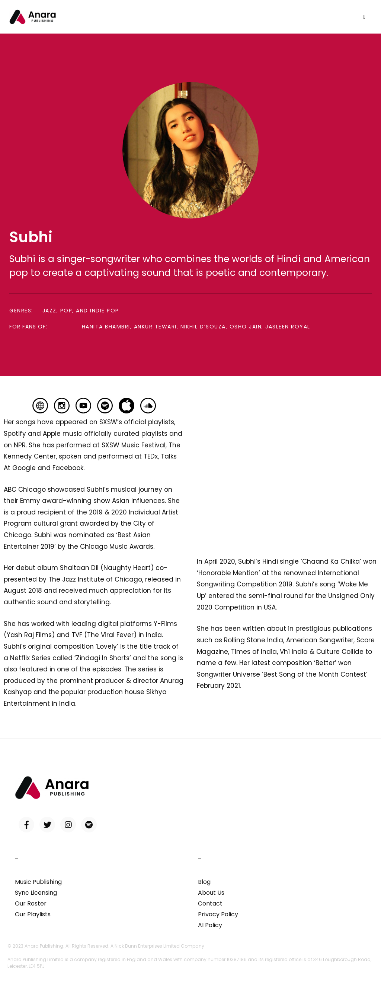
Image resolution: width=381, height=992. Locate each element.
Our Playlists (33, 914)
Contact (210, 903)
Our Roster (31, 903)
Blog (204, 882)
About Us (211, 892)
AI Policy (210, 925)
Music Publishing (38, 882)
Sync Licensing (36, 892)
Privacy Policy (218, 914)
